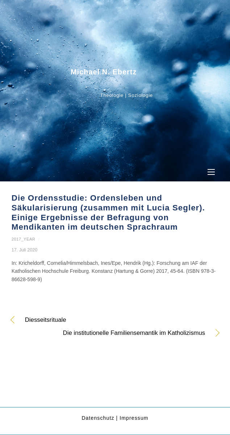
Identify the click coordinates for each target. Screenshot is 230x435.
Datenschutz (97, 418)
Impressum (134, 418)
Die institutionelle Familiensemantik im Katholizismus (108, 333)
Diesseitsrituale (45, 320)
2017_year (23, 239)
